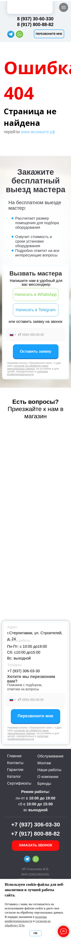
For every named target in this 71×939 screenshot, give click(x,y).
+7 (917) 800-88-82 (35, 833)
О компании (47, 777)
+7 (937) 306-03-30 (23, 671)
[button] (49, 33)
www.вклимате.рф (38, 131)
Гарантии (15, 770)
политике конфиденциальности (27, 373)
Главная (14, 756)
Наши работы (49, 770)
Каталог (14, 776)
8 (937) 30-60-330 (35, 18)
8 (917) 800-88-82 (35, 24)
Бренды (44, 783)
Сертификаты (19, 783)
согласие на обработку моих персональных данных (27, 367)
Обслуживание (50, 756)
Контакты (15, 763)
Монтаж (44, 763)
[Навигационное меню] (64, 7)
